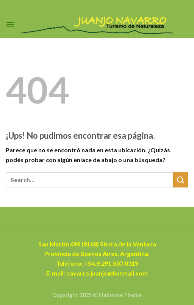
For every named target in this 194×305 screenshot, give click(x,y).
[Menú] (10, 24)
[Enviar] (180, 179)
